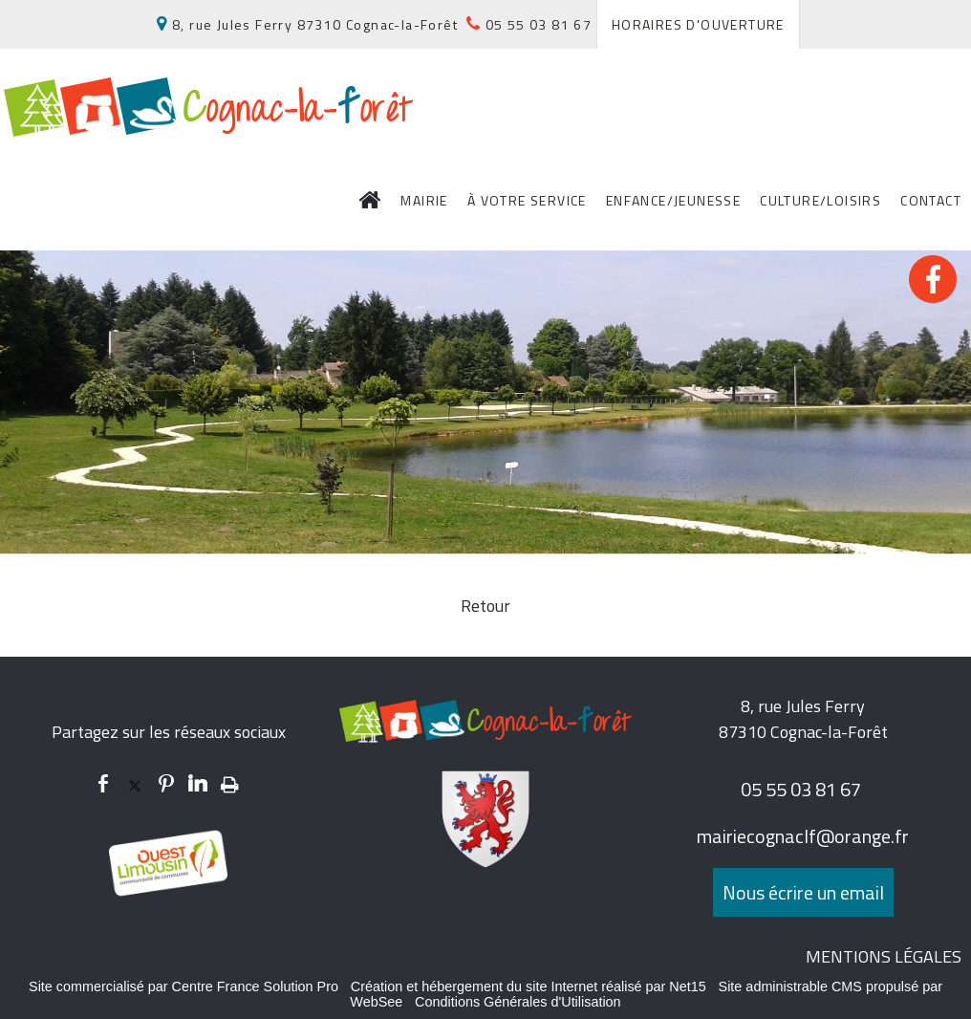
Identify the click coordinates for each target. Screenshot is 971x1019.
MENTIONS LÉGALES (883, 956)
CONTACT (930, 200)
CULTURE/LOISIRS (820, 200)
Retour (485, 605)
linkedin (197, 783)
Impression (230, 781)
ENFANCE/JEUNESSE (673, 200)
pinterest (166, 783)
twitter (134, 783)
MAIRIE (423, 200)
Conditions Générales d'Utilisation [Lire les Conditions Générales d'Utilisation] (518, 1001)
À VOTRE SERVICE (527, 200)
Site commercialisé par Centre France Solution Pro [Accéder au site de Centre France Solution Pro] (183, 986)
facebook (103, 783)
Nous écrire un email (803, 892)
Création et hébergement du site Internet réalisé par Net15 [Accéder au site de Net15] (528, 986)
